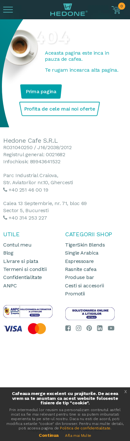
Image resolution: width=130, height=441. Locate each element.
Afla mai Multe (78, 435)
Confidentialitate (22, 277)
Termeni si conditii (24, 269)
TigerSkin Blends (85, 245)
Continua (49, 435)
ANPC (10, 286)
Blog (8, 253)
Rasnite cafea (80, 269)
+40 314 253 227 (28, 218)
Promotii (75, 294)
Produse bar (79, 277)
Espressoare (79, 261)
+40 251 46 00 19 (28, 190)
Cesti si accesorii (84, 286)
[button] (116, 10)
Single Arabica (82, 253)
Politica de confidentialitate (85, 428)
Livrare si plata (20, 261)
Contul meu (17, 245)
